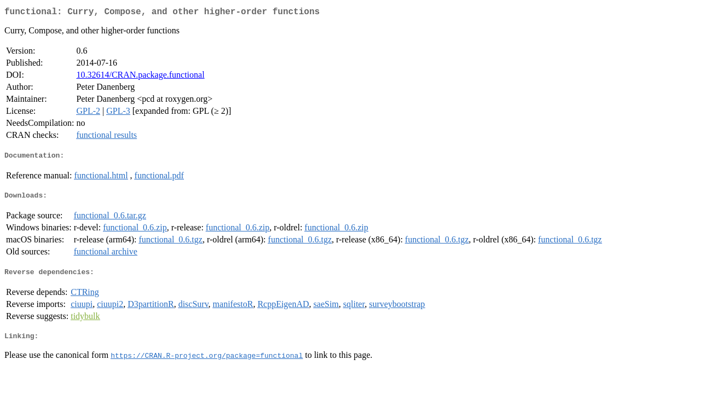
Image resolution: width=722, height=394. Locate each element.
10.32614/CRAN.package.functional (140, 77)
